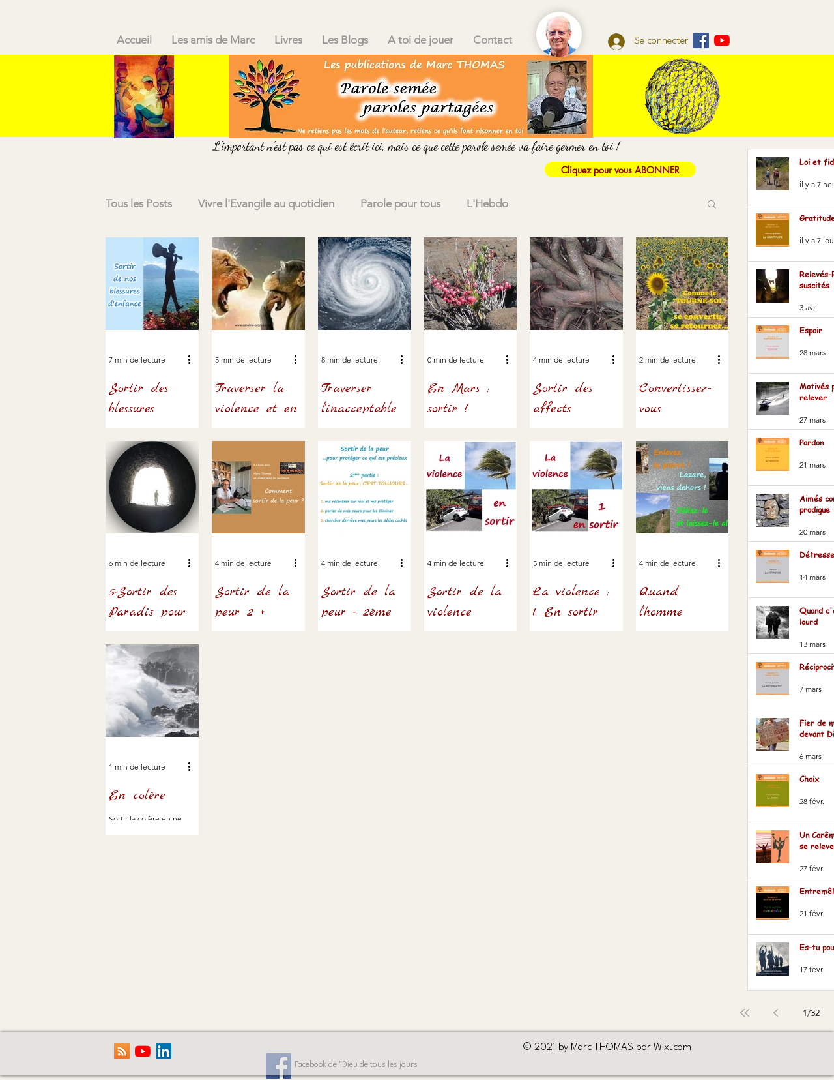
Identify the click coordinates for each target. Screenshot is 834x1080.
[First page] (744, 1013)
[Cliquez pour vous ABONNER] (620, 169)
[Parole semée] (701, 40)
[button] (712, 205)
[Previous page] (776, 1013)
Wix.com (672, 1047)
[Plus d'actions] (193, 359)
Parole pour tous (400, 203)
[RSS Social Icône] (122, 1051)
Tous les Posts (139, 203)
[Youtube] (722, 40)
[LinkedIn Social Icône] (163, 1051)
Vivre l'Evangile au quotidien (266, 203)
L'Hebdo (487, 203)
